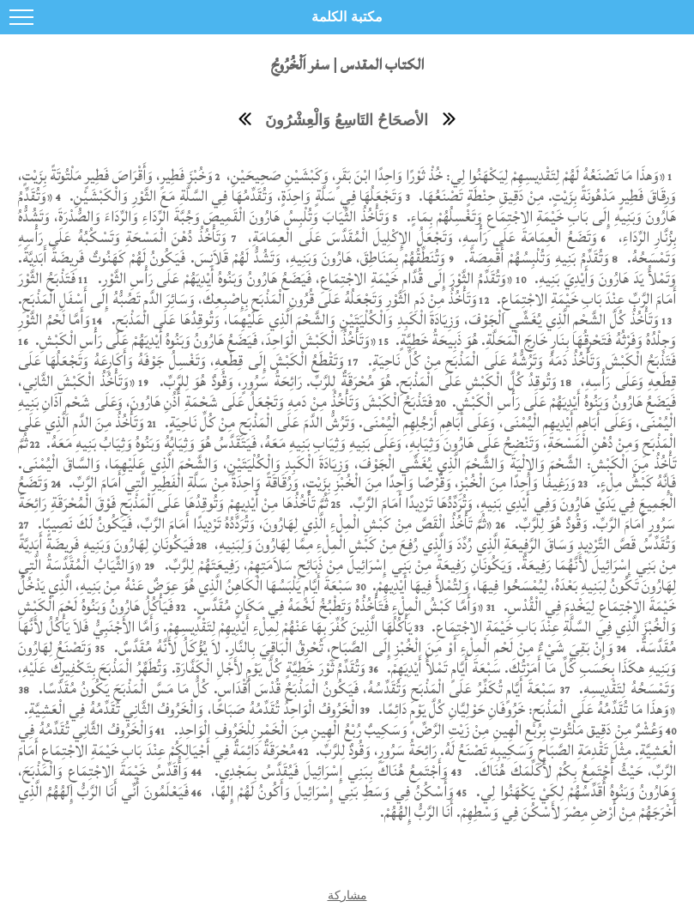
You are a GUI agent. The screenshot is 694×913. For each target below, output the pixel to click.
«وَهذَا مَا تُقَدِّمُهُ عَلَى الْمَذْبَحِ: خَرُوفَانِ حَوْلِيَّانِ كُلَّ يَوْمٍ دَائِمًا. (525, 709)
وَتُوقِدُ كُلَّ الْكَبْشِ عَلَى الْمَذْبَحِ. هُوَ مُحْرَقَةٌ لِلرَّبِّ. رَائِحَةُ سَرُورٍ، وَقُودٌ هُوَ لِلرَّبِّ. (359, 381)
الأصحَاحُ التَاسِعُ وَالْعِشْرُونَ (346, 120)
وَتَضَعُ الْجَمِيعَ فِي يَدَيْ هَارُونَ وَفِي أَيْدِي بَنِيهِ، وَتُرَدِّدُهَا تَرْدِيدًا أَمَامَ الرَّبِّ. (347, 493)
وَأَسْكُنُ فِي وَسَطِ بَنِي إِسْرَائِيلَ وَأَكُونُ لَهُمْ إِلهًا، (330, 792)
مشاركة (347, 895)
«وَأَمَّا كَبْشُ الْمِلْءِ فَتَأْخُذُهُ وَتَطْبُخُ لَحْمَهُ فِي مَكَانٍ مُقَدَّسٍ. (337, 606)
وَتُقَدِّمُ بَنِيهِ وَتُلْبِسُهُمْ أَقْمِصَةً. (533, 258)
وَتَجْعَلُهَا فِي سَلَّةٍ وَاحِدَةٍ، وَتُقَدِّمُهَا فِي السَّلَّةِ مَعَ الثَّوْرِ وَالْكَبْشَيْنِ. (235, 196)
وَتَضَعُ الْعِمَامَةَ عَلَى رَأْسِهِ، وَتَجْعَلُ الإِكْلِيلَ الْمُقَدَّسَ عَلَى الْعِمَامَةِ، (419, 237)
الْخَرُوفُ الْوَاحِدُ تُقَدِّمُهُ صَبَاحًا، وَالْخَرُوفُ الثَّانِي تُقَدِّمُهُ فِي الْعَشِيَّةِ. (189, 709)
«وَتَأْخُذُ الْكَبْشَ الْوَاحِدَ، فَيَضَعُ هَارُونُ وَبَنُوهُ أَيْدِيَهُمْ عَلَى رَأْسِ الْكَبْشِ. (204, 340)
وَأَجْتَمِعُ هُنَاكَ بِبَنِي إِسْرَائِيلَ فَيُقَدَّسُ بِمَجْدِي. (329, 771)
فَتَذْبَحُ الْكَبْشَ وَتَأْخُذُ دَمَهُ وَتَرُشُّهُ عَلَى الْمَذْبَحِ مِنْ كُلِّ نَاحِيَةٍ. (520, 361)
